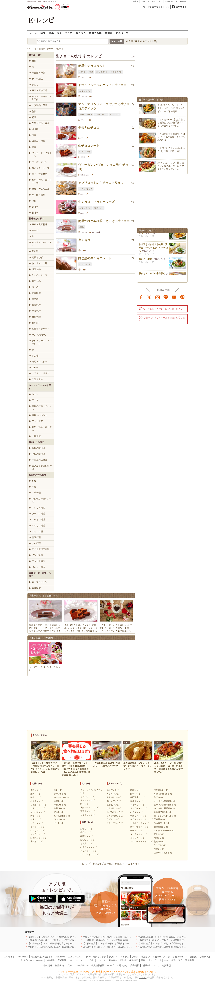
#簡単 (91, 72)
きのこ (35, 84)
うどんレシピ (113, 819)
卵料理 (35, 251)
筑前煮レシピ (113, 804)
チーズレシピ (60, 794)
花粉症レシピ (86, 836)
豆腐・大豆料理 (39, 224)
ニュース (101, 960)
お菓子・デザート (40, 328)
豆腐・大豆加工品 (40, 189)
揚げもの (36, 269)
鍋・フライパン (39, 582)
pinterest (182, 296)
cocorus (39, 960)
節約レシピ (159, 834)
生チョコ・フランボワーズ (96, 202)
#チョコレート (84, 152)
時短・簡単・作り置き (42, 428)
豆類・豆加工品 (39, 90)
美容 (143, 960)
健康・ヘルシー (39, 415)
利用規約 (59, 965)
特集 (51, 33)
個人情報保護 (97, 965)
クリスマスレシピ (88, 851)
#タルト (82, 72)
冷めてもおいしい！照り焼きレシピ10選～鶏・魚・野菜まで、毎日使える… (170, 165)
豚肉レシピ (35, 794)
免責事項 (166, 965)
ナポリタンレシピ (138, 816)
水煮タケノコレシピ (89, 807)
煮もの (35, 287)
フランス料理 (38, 513)
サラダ (35, 230)
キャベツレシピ (37, 812)
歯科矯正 (133, 960)
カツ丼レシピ (113, 794)
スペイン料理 (38, 519)
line (165, 296)
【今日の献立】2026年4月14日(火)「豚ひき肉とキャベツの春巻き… (171, 137)
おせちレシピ (86, 828)
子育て (136, 1)
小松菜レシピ (36, 841)
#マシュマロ (114, 114)
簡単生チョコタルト (91, 66)
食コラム (81, 33)
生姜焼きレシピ (114, 797)
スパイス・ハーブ (40, 168)
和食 (34, 481)
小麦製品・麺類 (39, 105)
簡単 (59, 33)
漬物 (34, 135)
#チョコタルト (101, 72)
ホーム (33, 33)
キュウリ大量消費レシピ (165, 808)
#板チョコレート (85, 114)
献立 (43, 33)
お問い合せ (121, 965)
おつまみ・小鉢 (39, 263)
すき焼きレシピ (114, 808)
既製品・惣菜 (38, 141)
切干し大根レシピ (62, 816)
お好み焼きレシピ (115, 812)
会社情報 (48, 965)
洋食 (34, 486)
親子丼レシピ (113, 790)
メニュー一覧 (181, 1)
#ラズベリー (98, 208)
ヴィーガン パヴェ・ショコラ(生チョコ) (103, 167)
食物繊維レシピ (161, 827)
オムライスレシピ (138, 808)
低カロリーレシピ (162, 823)
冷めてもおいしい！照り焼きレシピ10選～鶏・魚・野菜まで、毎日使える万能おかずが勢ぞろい (130, 936)
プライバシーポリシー (78, 965)
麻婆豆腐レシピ (137, 797)
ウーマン (80, 960)
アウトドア (37, 421)
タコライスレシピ (138, 834)
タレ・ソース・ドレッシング (42, 342)
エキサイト (181, 7)
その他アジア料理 (40, 549)
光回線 (193, 956)
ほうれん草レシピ (38, 838)
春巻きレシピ (136, 801)
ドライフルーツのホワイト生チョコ (102, 85)
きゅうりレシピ (37, 834)
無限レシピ (159, 838)
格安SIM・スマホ (161, 956)
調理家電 (36, 588)
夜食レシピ (159, 849)
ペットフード (154, 960)
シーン (35, 394)
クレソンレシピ (87, 800)
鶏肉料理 (36, 305)
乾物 (34, 111)
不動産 (123, 960)
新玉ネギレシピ (87, 811)
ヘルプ (110, 965)
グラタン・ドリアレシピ (141, 819)
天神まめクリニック (96, 956)
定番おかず (37, 257)
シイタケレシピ (87, 815)
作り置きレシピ (161, 790)
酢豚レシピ (135, 790)
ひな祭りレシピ (87, 840)
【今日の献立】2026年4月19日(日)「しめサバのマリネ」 (55, 943)
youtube (174, 296)
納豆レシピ (59, 812)
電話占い (145, 956)
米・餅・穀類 (38, 194)
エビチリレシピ (137, 804)
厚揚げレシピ (60, 804)
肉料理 (35, 299)
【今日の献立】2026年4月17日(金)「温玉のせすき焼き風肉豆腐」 (169, 943)
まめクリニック (76, 956)
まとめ (69, 33)
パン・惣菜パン (39, 334)
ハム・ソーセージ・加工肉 (42, 98)
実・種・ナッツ (39, 162)
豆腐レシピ (59, 801)
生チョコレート (88, 145)
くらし (143, 1)
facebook (140, 296)
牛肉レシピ (35, 790)
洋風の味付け (38, 454)
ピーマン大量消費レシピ (165, 804)
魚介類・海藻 (38, 72)
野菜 (34, 60)
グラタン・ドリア (40, 373)
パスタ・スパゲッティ (42, 244)
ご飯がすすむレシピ (163, 852)
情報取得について (150, 965)
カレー (35, 367)
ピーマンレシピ (37, 827)
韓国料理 (36, 537)
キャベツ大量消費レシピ (165, 801)
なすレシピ (35, 819)
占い (161, 1)
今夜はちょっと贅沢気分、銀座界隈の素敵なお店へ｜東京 (56, 946)
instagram (157, 296)
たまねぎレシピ (37, 808)
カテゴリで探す (150, 41)
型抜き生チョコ (88, 127)
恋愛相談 (62, 960)
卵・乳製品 (37, 78)
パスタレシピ (136, 812)
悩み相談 (50, 960)
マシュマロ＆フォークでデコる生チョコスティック (104, 106)
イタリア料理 (38, 507)
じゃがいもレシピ (38, 804)
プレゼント (169, 1)
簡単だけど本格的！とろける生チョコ (104, 221)
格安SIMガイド (179, 956)
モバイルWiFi (27, 960)
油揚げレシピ (60, 808)
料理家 (108, 33)
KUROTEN (23, 956)
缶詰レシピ (159, 797)
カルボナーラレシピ (139, 823)
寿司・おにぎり (39, 361)
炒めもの (36, 281)
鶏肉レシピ (35, 797)
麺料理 (35, 323)
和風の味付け (38, 448)
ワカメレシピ (60, 819)
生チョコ (84, 240)
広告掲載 (134, 965)
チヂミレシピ (136, 830)
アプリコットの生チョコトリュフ (101, 183)
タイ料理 (36, 543)
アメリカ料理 (38, 561)
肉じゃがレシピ (114, 801)
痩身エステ (176, 960)
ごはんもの (37, 379)
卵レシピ (58, 790)
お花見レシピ (86, 843)
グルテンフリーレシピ (164, 830)
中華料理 (36, 492)
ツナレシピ (59, 823)
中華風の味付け (39, 460)
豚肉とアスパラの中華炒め (152, 275)
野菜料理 (36, 316)
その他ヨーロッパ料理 (42, 500)
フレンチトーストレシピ (141, 841)
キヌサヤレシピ (87, 796)
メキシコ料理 (38, 567)
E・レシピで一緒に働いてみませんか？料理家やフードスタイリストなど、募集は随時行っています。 (108, 971)
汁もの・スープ (39, 275)
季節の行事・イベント (42, 407)
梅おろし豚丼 (145, 260)
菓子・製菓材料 (39, 174)
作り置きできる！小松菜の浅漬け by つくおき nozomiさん (153, 249)
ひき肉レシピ (36, 801)
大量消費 (36, 436)
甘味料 (35, 212)
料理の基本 (95, 33)
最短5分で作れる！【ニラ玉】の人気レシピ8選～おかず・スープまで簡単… (171, 108)
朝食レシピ (159, 841)
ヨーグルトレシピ (62, 797)
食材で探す (134, 41)
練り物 (35, 129)
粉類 (34, 117)
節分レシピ (85, 832)
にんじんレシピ (37, 830)
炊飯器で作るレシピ (163, 812)
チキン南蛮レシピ (115, 816)
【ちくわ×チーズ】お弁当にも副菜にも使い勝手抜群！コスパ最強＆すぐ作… (171, 122)
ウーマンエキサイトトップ (156, 7)
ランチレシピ (160, 845)
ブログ (135, 956)
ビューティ (152, 1)
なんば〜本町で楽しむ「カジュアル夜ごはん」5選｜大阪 (111, 946)
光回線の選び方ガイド (42, 956)
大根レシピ (35, 816)
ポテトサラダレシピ (139, 827)
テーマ (35, 400)
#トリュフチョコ (85, 189)
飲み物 (35, 355)
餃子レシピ (135, 794)
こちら (142, 977)
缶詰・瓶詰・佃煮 (40, 123)
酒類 (34, 201)
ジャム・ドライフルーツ (42, 154)
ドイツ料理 (37, 531)
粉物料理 (36, 293)
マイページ (121, 33)
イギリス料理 (38, 525)
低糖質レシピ (160, 819)
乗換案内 (113, 960)
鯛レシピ (84, 804)
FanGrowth (60, 956)
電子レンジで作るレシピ (165, 816)
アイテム (124, 956)
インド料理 (37, 555)
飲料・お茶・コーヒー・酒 (42, 181)
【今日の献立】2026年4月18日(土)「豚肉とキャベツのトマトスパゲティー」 (120, 943)
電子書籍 (189, 960)
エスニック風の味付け (42, 467)
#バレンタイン (116, 72)
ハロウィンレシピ (88, 847)
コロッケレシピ (137, 838)
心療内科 (113, 956)
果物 (34, 147)
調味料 (35, 206)
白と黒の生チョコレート (95, 258)
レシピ (91, 960)
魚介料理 (36, 311)
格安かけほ (204, 956)
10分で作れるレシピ (163, 794)
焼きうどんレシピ (115, 823)
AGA (166, 960)
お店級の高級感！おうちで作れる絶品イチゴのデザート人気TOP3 (170, 936)
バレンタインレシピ (89, 854)
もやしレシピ (36, 823)
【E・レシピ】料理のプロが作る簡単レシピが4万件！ (107, 863)
